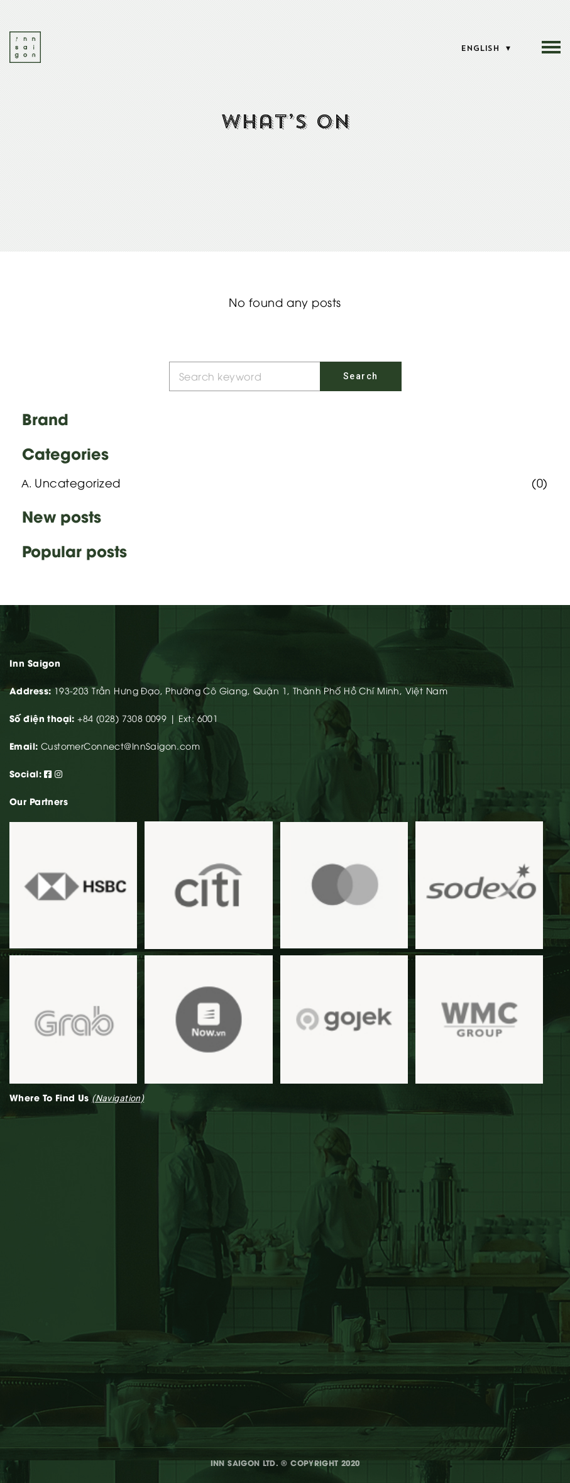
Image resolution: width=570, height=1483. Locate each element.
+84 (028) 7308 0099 (122, 718)
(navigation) (118, 1098)
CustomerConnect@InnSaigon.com (120, 746)
